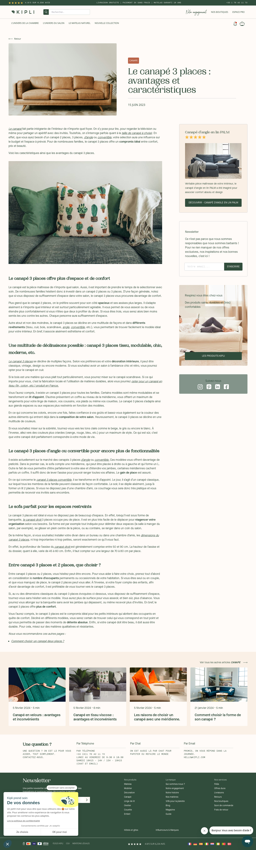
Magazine (170, 810)
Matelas (128, 784)
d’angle (88, 137)
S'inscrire (233, 266)
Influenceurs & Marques (167, 830)
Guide (168, 814)
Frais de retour (221, 810)
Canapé (127, 797)
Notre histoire (172, 793)
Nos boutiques (221, 801)
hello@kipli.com (194, 757)
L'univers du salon (53, 23)
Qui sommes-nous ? (175, 784)
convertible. (102, 460)
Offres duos (219, 788)
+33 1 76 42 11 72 (236, 3)
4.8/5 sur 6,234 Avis (37, 3)
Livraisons (219, 793)
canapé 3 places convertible (53, 480)
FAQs (216, 784)
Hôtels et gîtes (131, 830)
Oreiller (127, 806)
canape (133, 60)
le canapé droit (32, 519)
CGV (68, 843)
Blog (168, 806)
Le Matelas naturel (79, 23)
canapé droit (62, 547)
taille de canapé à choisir (137, 133)
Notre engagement (175, 788)
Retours (218, 797)
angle (66, 327)
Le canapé (15, 129)
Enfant (127, 814)
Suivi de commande (223, 806)
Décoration (129, 793)
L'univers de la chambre (25, 23)
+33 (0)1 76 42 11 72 (90, 754)
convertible (104, 137)
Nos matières (172, 797)
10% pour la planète (175, 801)
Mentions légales (81, 843)
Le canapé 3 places (21, 361)
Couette (128, 810)
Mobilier (128, 788)
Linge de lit (129, 801)
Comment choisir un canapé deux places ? (37, 641)
